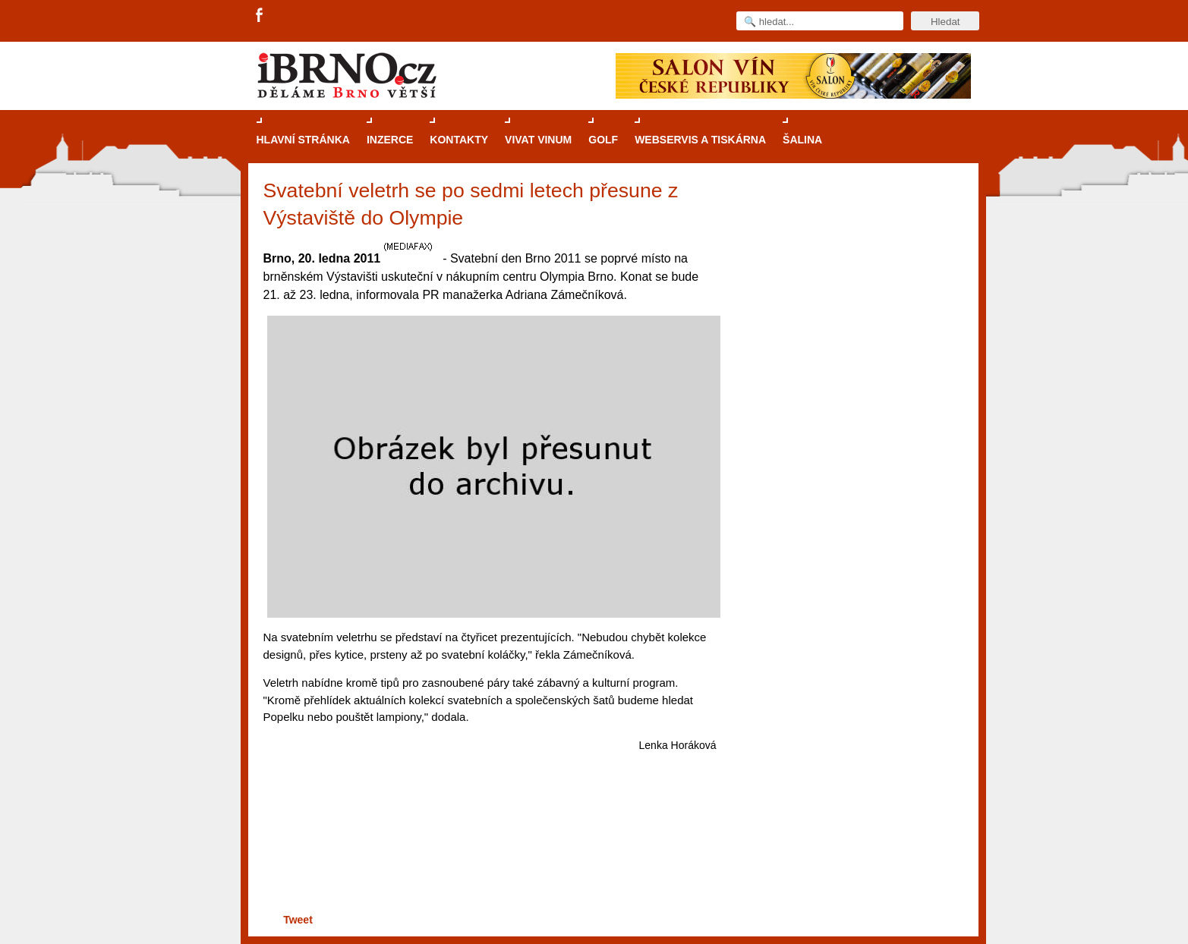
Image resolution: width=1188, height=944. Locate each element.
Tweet (298, 920)
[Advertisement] (487, 851)
